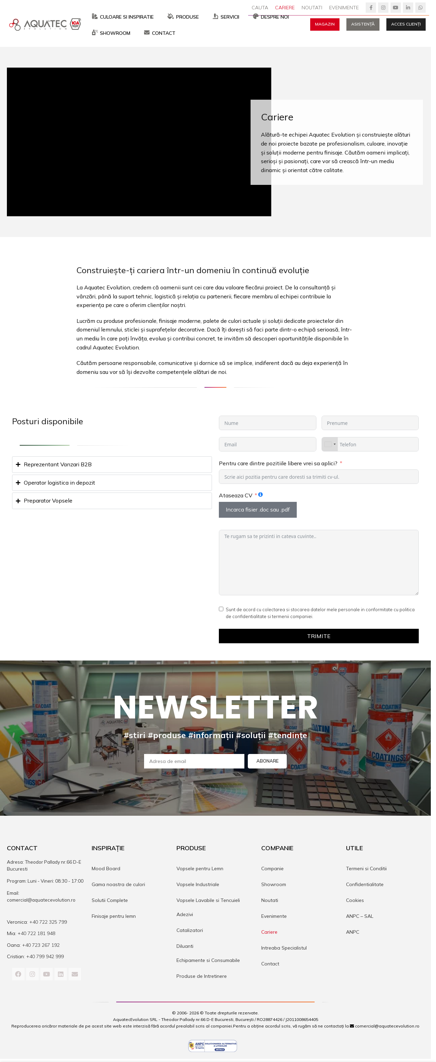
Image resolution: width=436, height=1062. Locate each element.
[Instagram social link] (383, 7)
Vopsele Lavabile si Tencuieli (208, 902)
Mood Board (106, 870)
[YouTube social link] (396, 7)
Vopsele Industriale (197, 886)
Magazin (325, 24)
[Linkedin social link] (408, 7)
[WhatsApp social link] (420, 7)
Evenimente (274, 917)
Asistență (363, 24)
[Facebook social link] (371, 7)
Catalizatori (189, 932)
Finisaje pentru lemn (114, 917)
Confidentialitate (365, 886)
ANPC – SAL (359, 917)
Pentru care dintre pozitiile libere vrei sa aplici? (278, 464)
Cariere (269, 933)
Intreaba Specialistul (284, 949)
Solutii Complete (110, 902)
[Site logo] (46, 24)
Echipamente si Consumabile (208, 962)
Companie (272, 870)
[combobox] (330, 446)
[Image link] (212, 1046)
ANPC (352, 933)
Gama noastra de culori (118, 886)
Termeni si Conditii (366, 870)
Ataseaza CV (235, 496)
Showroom (273, 886)
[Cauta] (260, 7)
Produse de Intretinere (201, 977)
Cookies (355, 902)
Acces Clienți (406, 24)
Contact (270, 965)
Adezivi (184, 916)
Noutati (269, 902)
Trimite (319, 637)
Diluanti (184, 947)
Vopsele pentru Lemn (199, 870)
